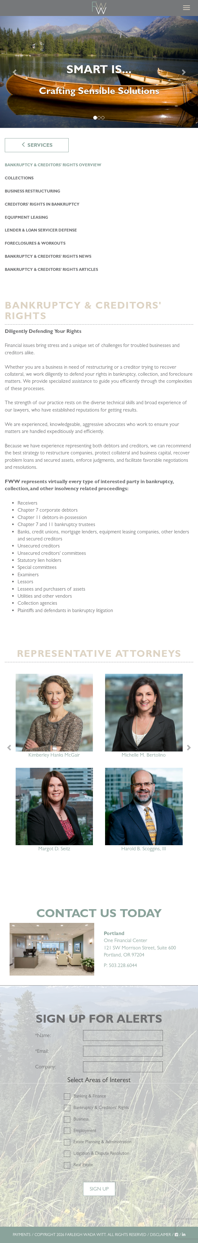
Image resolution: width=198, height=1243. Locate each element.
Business (80, 1118)
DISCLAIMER (160, 1234)
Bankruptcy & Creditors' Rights (101, 1107)
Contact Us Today (99, 913)
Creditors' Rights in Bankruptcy (42, 204)
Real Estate (83, 1164)
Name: (43, 1035)
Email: (42, 1051)
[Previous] (15, 72)
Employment (84, 1130)
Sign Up (99, 1189)
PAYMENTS (22, 1234)
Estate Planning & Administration (102, 1141)
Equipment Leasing (26, 217)
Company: (45, 1067)
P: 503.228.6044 (120, 965)
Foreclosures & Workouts (35, 243)
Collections (19, 178)
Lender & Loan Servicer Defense (41, 230)
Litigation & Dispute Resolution (101, 1153)
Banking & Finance (89, 1095)
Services (37, 145)
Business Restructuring (32, 191)
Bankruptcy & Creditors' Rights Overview (53, 165)
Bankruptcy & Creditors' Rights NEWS (48, 256)
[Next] (183, 72)
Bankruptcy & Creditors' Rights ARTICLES (51, 269)
